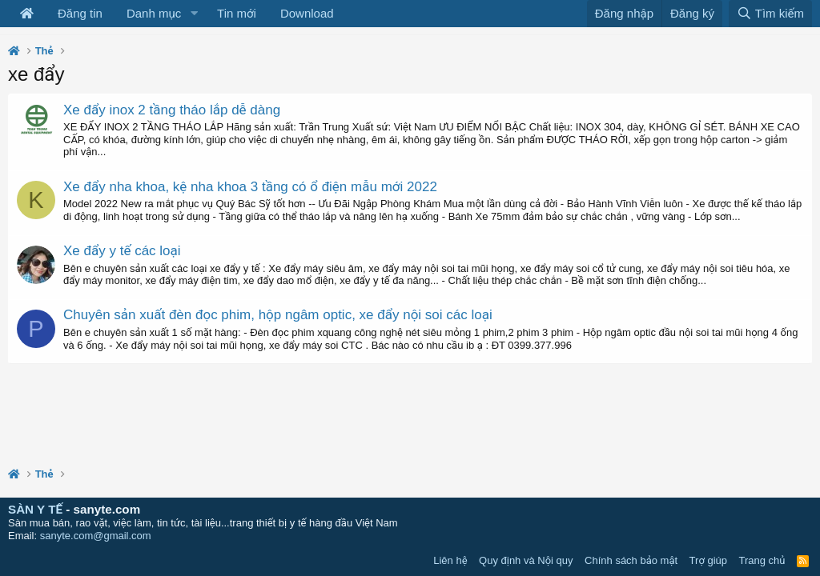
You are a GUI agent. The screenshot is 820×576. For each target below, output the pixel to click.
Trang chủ (762, 560)
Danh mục (154, 13)
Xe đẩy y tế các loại (122, 250)
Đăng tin (80, 13)
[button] (194, 13)
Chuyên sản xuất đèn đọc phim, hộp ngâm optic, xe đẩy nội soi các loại (277, 314)
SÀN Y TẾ (35, 509)
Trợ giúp (708, 560)
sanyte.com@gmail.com (95, 536)
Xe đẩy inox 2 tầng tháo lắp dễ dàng (171, 110)
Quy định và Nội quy (526, 560)
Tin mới (236, 13)
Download (307, 13)
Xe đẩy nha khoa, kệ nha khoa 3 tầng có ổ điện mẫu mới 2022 (250, 186)
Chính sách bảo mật (631, 560)
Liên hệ (450, 560)
